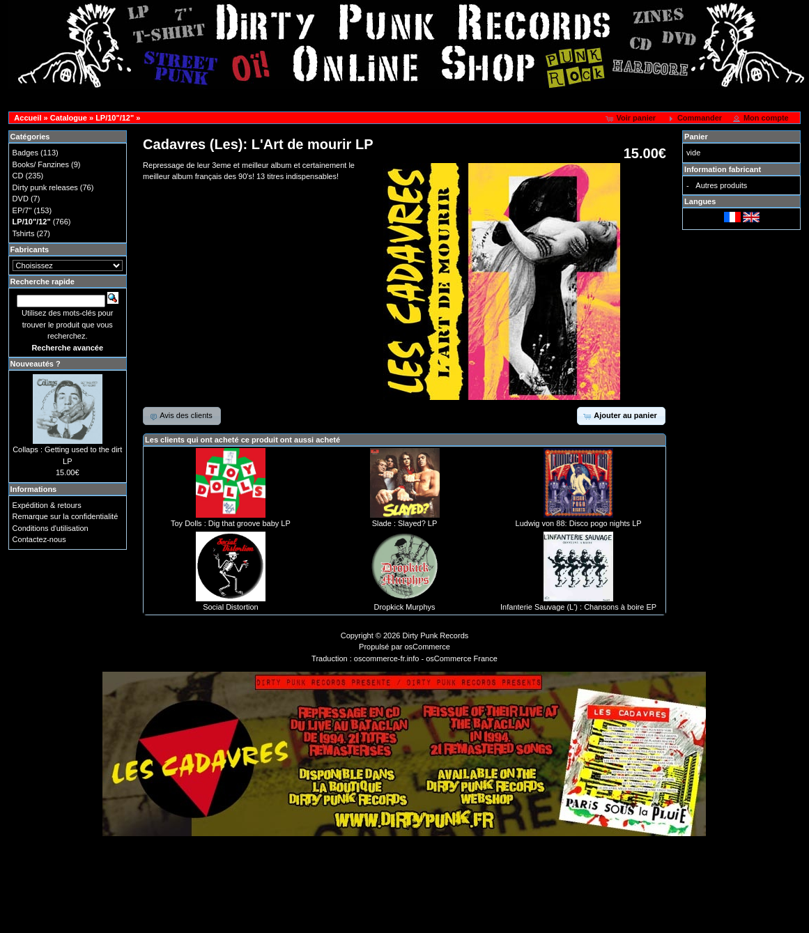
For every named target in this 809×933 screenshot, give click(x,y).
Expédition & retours (47, 505)
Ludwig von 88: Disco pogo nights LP (579, 523)
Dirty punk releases (45, 187)
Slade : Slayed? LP (405, 523)
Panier (696, 136)
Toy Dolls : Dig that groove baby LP (231, 523)
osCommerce (427, 646)
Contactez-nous (39, 539)
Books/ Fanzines (41, 164)
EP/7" (22, 210)
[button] (631, 118)
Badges (25, 152)
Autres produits (721, 185)
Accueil (27, 118)
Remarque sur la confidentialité (65, 516)
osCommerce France (462, 658)
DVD (21, 198)
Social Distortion (230, 607)
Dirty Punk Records (436, 635)
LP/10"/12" (114, 118)
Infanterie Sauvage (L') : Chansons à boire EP (578, 607)
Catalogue (68, 118)
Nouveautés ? (35, 364)
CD (18, 175)
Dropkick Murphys (404, 607)
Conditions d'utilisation (50, 528)
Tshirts (24, 233)
